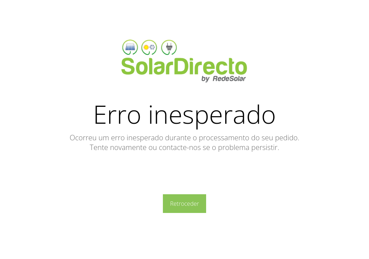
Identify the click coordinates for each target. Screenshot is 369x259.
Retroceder (184, 204)
